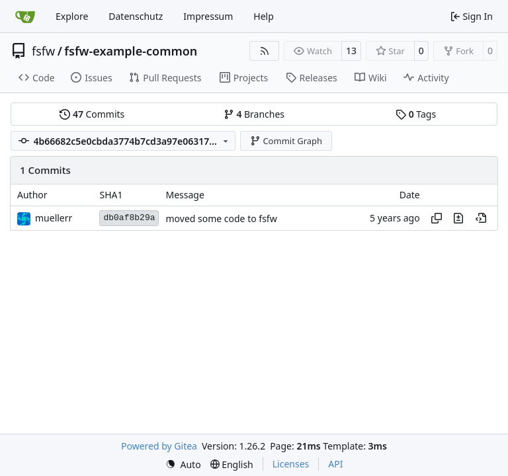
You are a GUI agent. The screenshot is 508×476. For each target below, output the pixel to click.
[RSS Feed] (264, 51)
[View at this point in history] (481, 218)
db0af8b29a (129, 218)
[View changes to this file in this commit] (458, 218)
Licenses (291, 463)
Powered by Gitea (159, 446)
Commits (92, 114)
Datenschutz (135, 16)
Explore (72, 16)
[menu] (183, 464)
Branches (254, 114)
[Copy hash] (436, 218)
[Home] (25, 16)
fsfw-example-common (130, 51)
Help (263, 16)
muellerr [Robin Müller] (53, 218)
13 (351, 50)
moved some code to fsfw (220, 218)
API (335, 463)
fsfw (43, 51)
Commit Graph (286, 141)
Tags (416, 114)
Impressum (208, 16)
